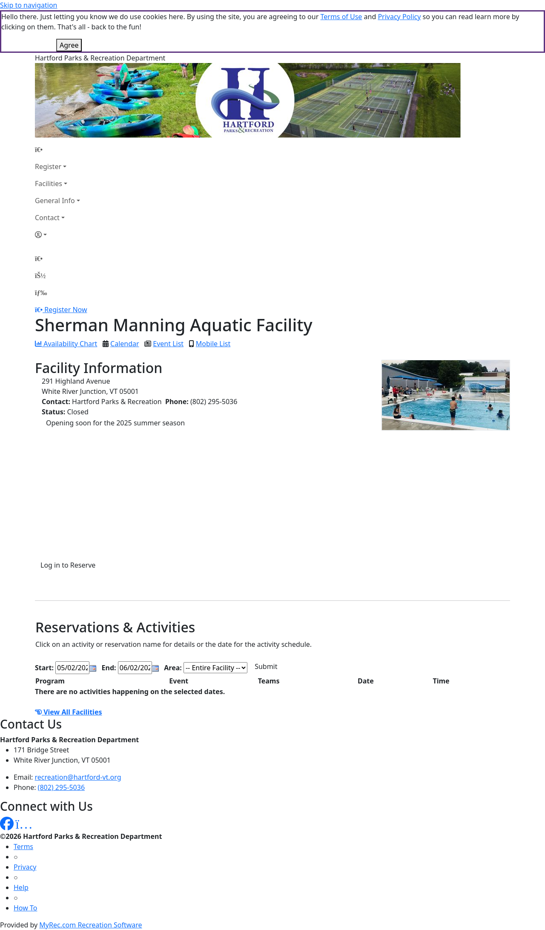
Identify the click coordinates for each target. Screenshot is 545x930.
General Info (55, 200)
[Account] (57, 234)
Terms (23, 846)
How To (25, 908)
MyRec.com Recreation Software (90, 925)
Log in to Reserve (67, 565)
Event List (168, 343)
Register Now (65, 309)
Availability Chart (66, 343)
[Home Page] (57, 149)
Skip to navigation (28, 5)
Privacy (25, 867)
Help (21, 887)
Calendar (124, 343)
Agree (69, 45)
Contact (47, 217)
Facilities (48, 183)
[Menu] (41, 292)
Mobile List (213, 343)
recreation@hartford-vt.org (78, 777)
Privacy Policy (399, 16)
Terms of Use (341, 16)
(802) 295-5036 (61, 787)
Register (48, 166)
